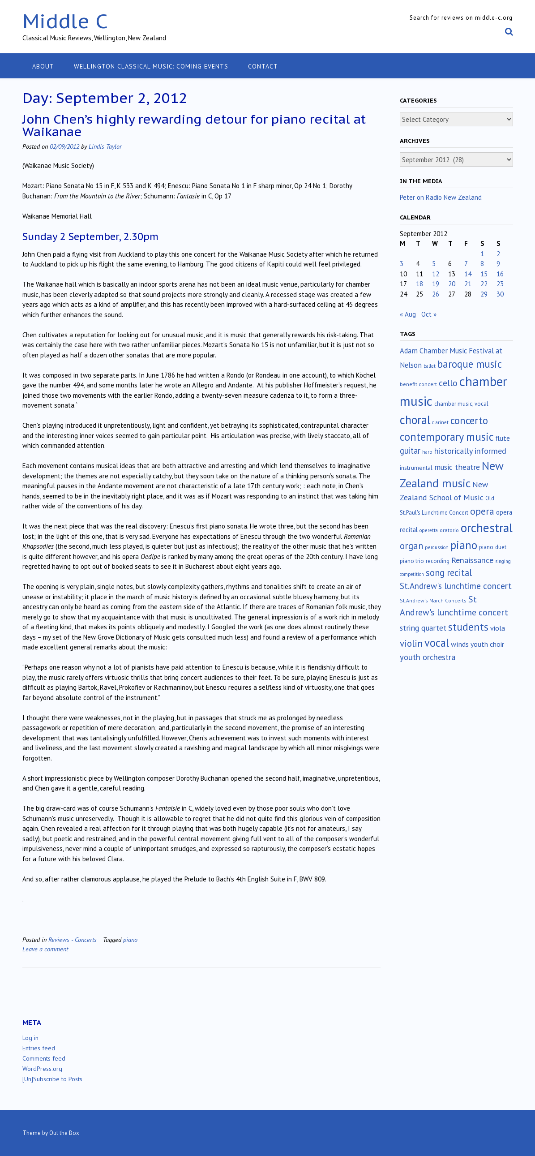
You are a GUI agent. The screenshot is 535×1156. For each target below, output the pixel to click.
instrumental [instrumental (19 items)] (416, 468)
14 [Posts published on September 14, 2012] (467, 274)
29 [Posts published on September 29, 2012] (484, 294)
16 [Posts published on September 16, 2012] (500, 274)
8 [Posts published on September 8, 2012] (482, 263)
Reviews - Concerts (72, 939)
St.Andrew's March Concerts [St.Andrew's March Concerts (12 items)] (433, 600)
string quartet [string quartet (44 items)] (423, 628)
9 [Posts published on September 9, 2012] (498, 263)
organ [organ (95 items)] (411, 546)
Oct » (429, 314)
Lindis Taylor (105, 146)
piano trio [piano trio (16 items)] (412, 561)
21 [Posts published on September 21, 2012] (467, 283)
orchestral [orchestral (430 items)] (487, 528)
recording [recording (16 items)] (437, 561)
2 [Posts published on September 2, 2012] (498, 253)
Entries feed (38, 1048)
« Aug (408, 314)
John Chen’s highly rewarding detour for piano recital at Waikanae (194, 125)
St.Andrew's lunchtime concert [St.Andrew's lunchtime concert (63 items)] (456, 585)
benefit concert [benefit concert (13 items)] (418, 384)
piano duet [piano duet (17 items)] (492, 547)
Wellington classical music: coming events (151, 66)
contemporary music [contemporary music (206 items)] (447, 437)
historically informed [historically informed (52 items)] (470, 451)
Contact (263, 66)
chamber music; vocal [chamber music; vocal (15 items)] (461, 404)
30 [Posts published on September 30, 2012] (500, 294)
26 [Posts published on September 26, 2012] (435, 294)
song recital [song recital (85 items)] (449, 573)
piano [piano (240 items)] (463, 545)
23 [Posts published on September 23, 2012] (500, 283)
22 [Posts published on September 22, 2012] (484, 283)
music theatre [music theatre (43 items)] (457, 467)
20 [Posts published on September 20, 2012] (451, 283)
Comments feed (43, 1058)
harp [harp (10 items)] (427, 452)
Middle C (65, 21)
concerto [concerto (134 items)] (469, 420)
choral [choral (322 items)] (415, 419)
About (43, 66)
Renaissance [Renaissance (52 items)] (472, 560)
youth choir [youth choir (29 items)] (487, 644)
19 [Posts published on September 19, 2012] (435, 283)
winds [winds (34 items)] (460, 644)
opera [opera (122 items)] (482, 511)
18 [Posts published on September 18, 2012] (419, 283)
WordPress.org (42, 1069)
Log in (30, 1038)
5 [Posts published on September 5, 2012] (434, 263)
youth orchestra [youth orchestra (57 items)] (427, 657)
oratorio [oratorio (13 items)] (449, 530)
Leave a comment (45, 949)
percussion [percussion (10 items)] (437, 547)
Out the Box (64, 1133)
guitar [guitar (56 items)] (410, 450)
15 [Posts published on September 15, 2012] (484, 274)
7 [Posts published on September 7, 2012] (466, 263)
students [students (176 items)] (468, 626)
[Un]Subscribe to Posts (52, 1079)
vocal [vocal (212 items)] (436, 643)
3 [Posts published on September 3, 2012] (401, 263)
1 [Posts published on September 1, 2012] (482, 253)
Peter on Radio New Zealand (441, 197)
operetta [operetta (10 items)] (428, 530)
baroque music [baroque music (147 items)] (469, 363)
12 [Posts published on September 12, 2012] (435, 274)
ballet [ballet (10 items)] (430, 366)
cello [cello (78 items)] (448, 383)
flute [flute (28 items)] (503, 438)
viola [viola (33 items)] (497, 627)
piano (130, 939)
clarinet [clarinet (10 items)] (440, 422)
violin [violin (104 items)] (411, 643)
